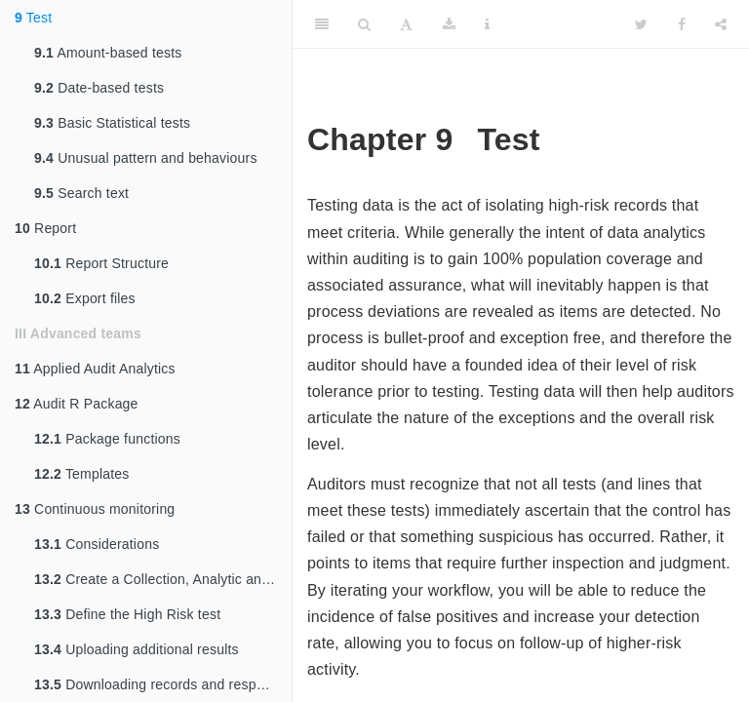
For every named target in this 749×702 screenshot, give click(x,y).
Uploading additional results (136, 649)
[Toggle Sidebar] (321, 24)
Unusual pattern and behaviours (145, 158)
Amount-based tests (108, 52)
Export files (85, 298)
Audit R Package (76, 403)
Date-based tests (99, 88)
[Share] (720, 24)
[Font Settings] (406, 24)
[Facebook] (681, 24)
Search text (81, 193)
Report (45, 228)
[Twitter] (641, 24)
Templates (82, 474)
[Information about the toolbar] (487, 24)
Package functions (107, 439)
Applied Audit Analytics (95, 368)
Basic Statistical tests (112, 123)
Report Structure (101, 263)
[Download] (449, 24)
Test (33, 17)
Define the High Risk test (127, 614)
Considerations (96, 544)
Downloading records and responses (163, 684)
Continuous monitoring (95, 509)
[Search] (364, 24)
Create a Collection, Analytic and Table (163, 579)
